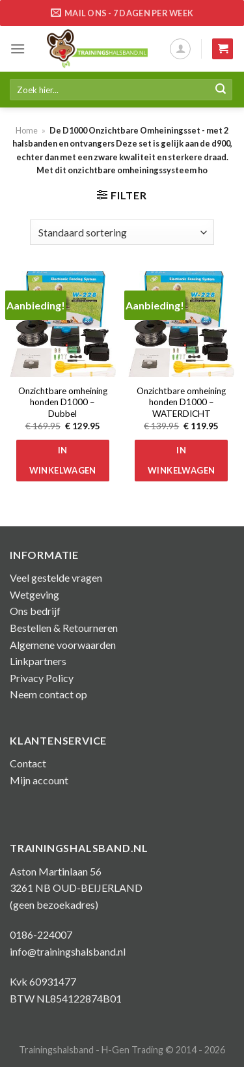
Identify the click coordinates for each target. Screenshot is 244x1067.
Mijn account (39, 780)
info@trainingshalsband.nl (68, 951)
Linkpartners (38, 661)
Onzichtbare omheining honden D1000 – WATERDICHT (181, 402)
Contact (28, 763)
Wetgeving (34, 594)
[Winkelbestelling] (121, 232)
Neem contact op (48, 694)
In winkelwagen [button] (62, 460)
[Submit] (221, 90)
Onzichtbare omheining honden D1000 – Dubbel (62, 402)
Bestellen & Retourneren (64, 627)
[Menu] (17, 48)
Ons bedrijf (35, 611)
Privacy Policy (42, 678)
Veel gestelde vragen (56, 577)
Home (27, 130)
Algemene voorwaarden (63, 644)
